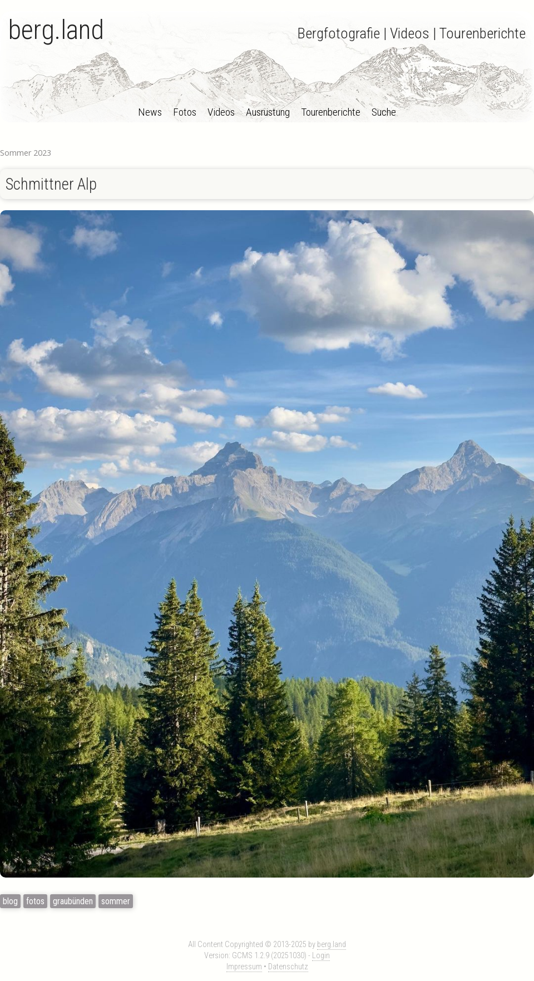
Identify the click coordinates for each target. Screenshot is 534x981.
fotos (35, 901)
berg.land (56, 30)
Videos (221, 112)
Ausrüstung (268, 112)
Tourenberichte (330, 112)
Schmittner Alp (51, 184)
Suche (384, 112)
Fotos (184, 112)
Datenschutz (288, 967)
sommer (115, 901)
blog (10, 901)
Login (321, 955)
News (150, 112)
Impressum (244, 967)
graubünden (73, 901)
